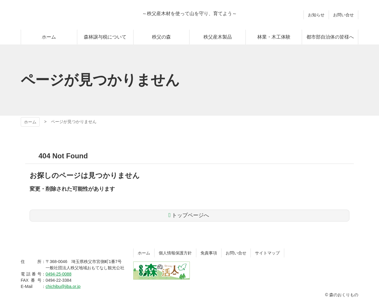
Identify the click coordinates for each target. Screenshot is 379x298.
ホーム (30, 121)
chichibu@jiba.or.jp (63, 286)
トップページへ (190, 215)
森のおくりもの (59, 15)
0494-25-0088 (58, 274)
